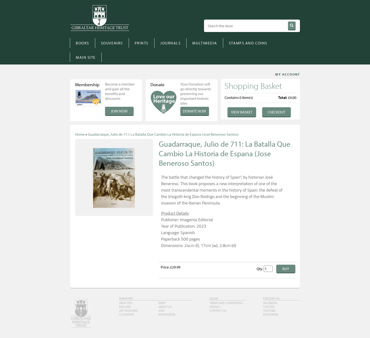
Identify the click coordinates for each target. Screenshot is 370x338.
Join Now (119, 111)
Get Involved (128, 310)
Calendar (126, 314)
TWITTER (268, 307)
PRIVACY (215, 307)
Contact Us (218, 310)
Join (161, 310)
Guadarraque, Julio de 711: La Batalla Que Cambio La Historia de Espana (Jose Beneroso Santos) (163, 134)
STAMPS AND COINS (248, 43)
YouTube (269, 310)
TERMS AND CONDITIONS (226, 303)
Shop (162, 303)
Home (80, 134)
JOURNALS (170, 43)
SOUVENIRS (112, 43)
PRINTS (142, 43)
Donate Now (194, 111)
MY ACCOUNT (287, 74)
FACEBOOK (270, 303)
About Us (164, 307)
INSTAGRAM (270, 314)
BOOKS (82, 43)
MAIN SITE (86, 57)
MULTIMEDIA (204, 43)
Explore (125, 307)
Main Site (125, 303)
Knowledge (166, 314)
